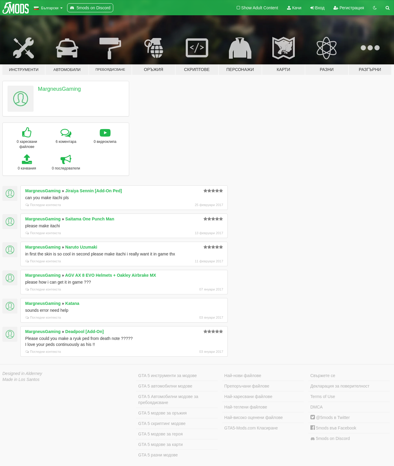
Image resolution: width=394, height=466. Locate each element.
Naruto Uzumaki (81, 247)
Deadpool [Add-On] (84, 331)
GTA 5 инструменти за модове (167, 375)
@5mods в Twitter (330, 417)
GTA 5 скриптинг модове (161, 423)
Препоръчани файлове (246, 386)
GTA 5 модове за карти (160, 444)
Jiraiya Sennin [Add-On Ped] (93, 190)
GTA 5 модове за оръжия (162, 413)
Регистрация (348, 7)
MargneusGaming (59, 89)
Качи (294, 7)
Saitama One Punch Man (89, 219)
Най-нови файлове (242, 375)
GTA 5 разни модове (158, 455)
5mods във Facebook (333, 428)
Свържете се (322, 375)
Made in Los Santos (21, 379)
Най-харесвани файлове (248, 396)
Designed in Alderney (22, 373)
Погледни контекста (43, 205)
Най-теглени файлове (245, 407)
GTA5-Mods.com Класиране (251, 428)
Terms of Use (322, 396)
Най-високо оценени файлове (253, 417)
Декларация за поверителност (339, 386)
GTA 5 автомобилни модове (165, 386)
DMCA (316, 407)
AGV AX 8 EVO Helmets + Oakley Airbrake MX (110, 275)
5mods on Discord (330, 438)
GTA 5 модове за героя (160, 434)
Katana (72, 303)
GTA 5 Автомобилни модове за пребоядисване (168, 399)
